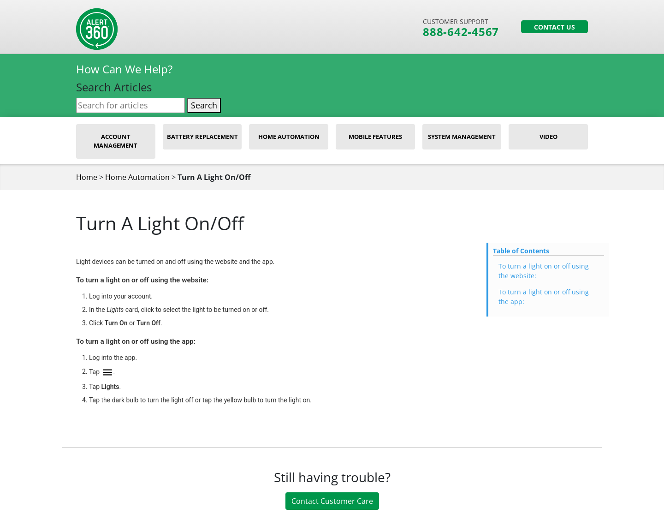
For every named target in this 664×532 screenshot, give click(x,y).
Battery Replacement (202, 136)
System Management (462, 136)
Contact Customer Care (332, 501)
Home (86, 177)
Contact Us (554, 27)
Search (204, 105)
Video (548, 136)
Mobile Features (375, 136)
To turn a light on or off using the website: (543, 271)
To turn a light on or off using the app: (543, 296)
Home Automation (289, 136)
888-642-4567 (461, 31)
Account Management (115, 141)
